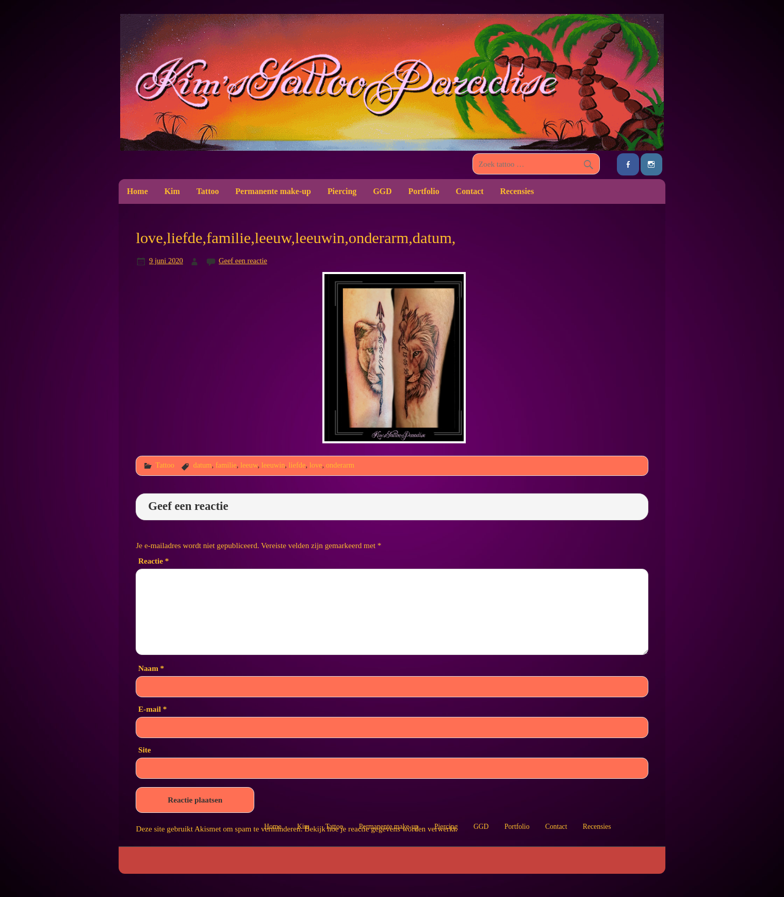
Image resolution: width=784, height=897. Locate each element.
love (315, 465)
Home (137, 191)
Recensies (517, 191)
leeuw (249, 465)
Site (144, 750)
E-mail (152, 709)
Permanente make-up (273, 191)
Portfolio (423, 191)
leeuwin (273, 465)
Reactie (153, 561)
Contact (470, 191)
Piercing (342, 191)
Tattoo (208, 191)
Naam (151, 668)
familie (226, 465)
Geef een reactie (243, 261)
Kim (172, 191)
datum (202, 465)
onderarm (340, 465)
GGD (382, 191)
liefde (297, 465)
